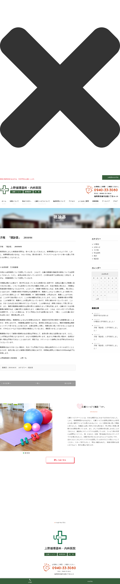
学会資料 (97, 253)
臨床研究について (59, 202)
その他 (96, 250)
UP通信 (96, 244)
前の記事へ (69, 383)
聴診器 (30, 367)
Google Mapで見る (60, 522)
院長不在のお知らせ (101, 315)
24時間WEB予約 (112, 177)
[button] (3, 427)
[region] (26, 428)
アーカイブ (106, 202)
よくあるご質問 (83, 202)
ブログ (115, 202)
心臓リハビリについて (42, 202)
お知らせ (97, 247)
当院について (14, 202)
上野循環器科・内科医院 (25, 187)
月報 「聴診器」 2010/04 (16, 237)
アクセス (72, 202)
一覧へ (37, 383)
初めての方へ (26, 202)
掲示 (95, 256)
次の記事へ (7, 383)
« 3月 (97, 299)
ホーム (4, 202)
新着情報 (95, 202)
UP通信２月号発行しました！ (104, 321)
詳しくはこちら (60, 460)
